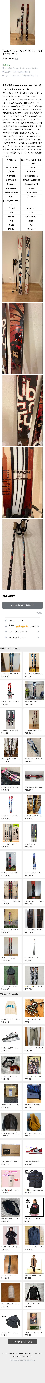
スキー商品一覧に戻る (22, 1342)
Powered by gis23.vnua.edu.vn (22, 1360)
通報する (40, 613)
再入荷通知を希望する (22, 605)
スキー (20, 621)
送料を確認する (25, 72)
